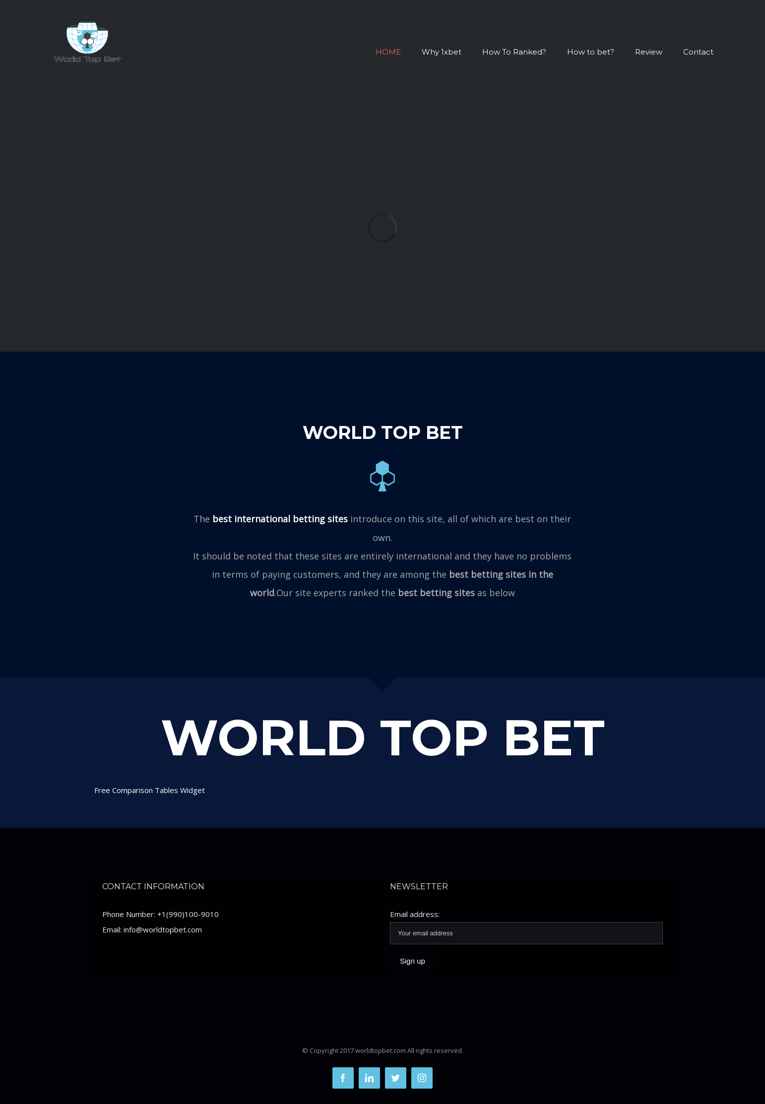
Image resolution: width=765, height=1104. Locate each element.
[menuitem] (399, 51)
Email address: (415, 914)
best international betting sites (280, 519)
